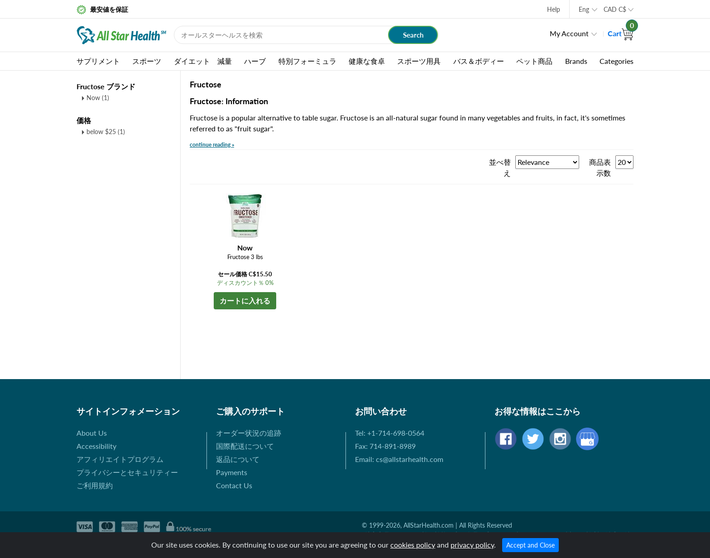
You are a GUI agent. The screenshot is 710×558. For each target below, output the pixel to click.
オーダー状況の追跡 (248, 432)
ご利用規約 (95, 485)
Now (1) (97, 97)
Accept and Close (530, 545)
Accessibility (96, 446)
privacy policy (472, 544)
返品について (237, 459)
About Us (92, 432)
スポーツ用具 (419, 61)
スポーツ (146, 61)
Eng (584, 9)
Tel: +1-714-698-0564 (389, 432)
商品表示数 (600, 167)
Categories (616, 61)
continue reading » (212, 144)
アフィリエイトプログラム (120, 459)
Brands (576, 61)
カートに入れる (245, 300)
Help (553, 9)
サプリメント (98, 61)
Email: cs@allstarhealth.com (399, 459)
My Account (569, 33)
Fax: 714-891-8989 (385, 446)
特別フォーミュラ (307, 61)
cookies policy (412, 544)
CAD (615, 9)
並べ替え (500, 167)
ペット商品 (534, 61)
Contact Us (234, 485)
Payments (231, 472)
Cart (620, 33)
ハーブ (255, 61)
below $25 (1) (105, 131)
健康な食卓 (367, 61)
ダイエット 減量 (203, 61)
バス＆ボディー (478, 61)
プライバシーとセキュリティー (127, 472)
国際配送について (245, 446)
